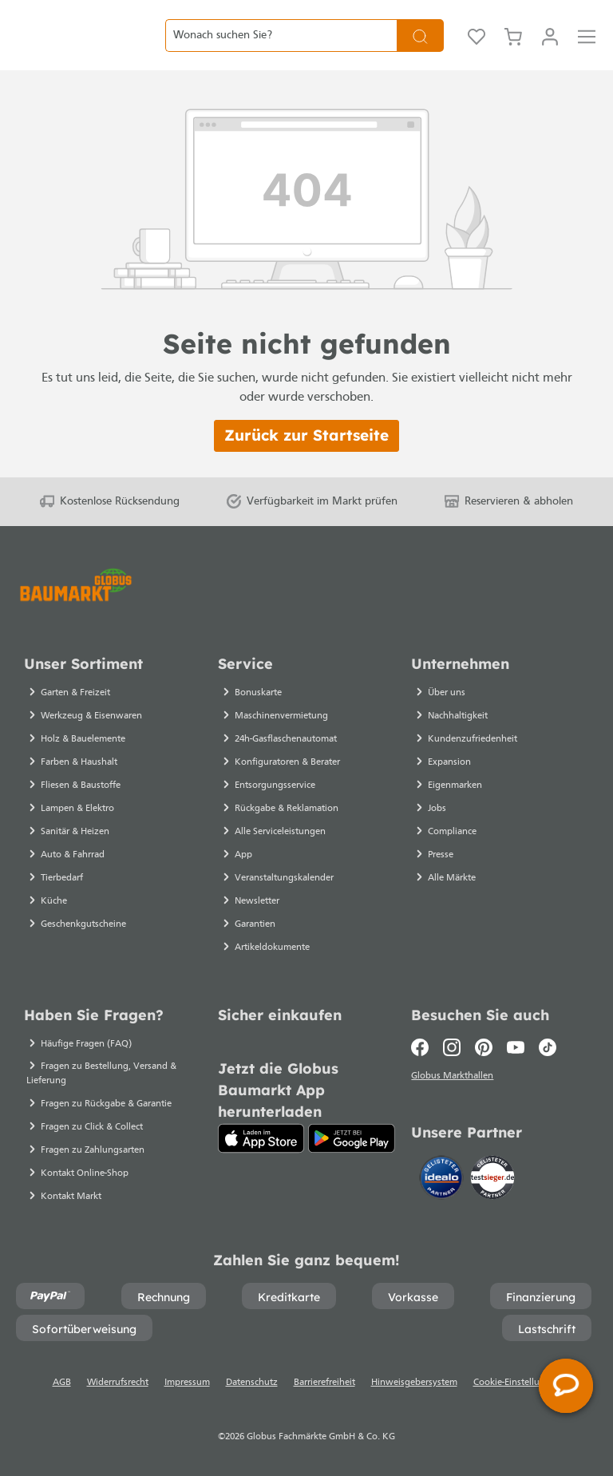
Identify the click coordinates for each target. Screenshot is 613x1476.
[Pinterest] (484, 1047)
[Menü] (586, 48)
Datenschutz (252, 1382)
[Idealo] (443, 1180)
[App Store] (261, 1138)
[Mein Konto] (550, 48)
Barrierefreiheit (324, 1382)
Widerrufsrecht (117, 1382)
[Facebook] (423, 1047)
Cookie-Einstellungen (517, 1382)
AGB (62, 1382)
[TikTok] (548, 1047)
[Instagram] (452, 1047)
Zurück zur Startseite (306, 459)
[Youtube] (516, 1047)
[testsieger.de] (492, 1180)
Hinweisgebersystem (414, 1382)
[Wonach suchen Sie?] (281, 47)
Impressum (187, 1382)
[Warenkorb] (513, 48)
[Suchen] (420, 47)
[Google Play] (351, 1138)
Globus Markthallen (454, 1078)
